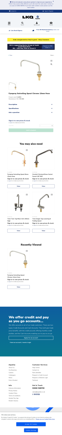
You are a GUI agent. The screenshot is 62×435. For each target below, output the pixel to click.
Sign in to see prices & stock (19, 121)
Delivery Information (15, 388)
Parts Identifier (36, 372)
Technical (35, 380)
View (18, 186)
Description (13, 104)
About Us (11, 367)
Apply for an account (31, 338)
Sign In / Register (49, 11)
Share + (52, 55)
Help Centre (36, 367)
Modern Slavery (13, 401)
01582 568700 (38, 388)
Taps (11, 55)
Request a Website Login (40, 378)
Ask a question (14, 112)
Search (22, 24)
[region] (31, 423)
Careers (11, 372)
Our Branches (13, 370)
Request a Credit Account (40, 375)
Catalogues (12, 375)
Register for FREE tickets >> (47, 46)
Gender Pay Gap (13, 398)
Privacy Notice (13, 391)
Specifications (14, 108)
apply (11, 122)
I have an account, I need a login (20, 342)
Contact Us (35, 370)
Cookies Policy (13, 393)
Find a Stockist (13, 380)
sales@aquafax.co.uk (38, 392)
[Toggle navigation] (9, 24)
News (10, 378)
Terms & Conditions (14, 396)
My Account (37, 24)
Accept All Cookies (31, 424)
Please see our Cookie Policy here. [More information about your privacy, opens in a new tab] (45, 419)
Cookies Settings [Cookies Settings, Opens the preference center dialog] (31, 430)
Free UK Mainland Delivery (47, 30)
